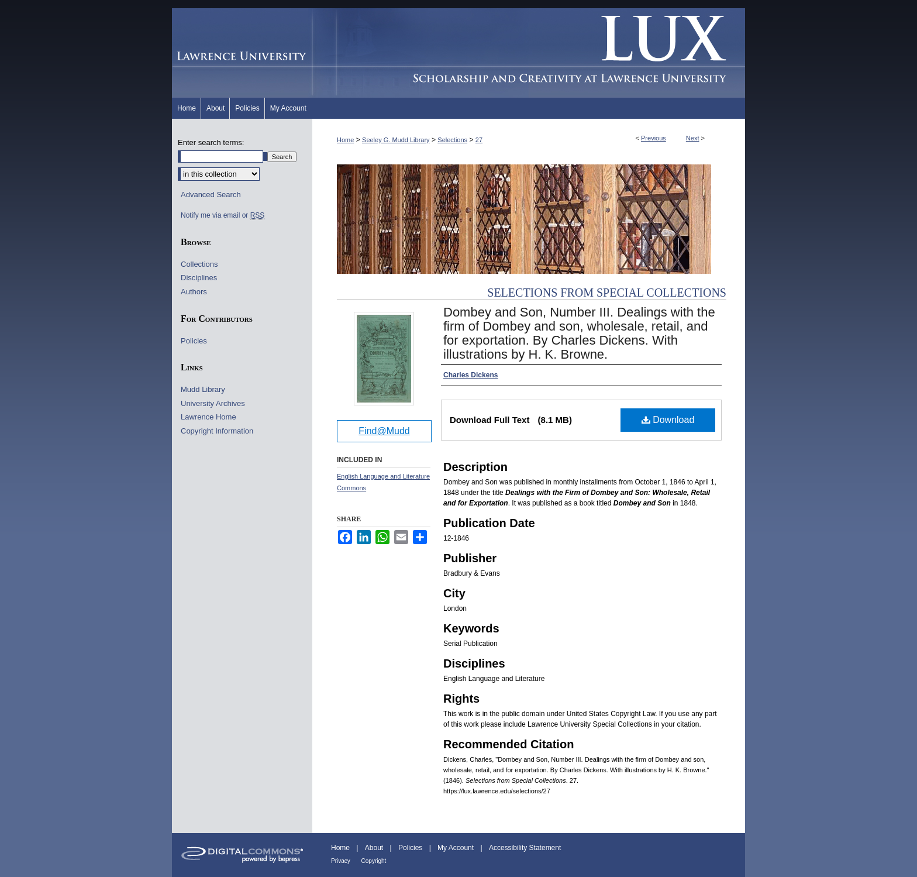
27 (478, 139)
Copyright (374, 861)
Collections (199, 264)
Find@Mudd (383, 431)
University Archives (213, 403)
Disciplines (199, 277)
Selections (452, 139)
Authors (194, 291)
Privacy (341, 861)
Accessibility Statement (525, 848)
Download (668, 420)
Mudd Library (203, 389)
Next (692, 138)
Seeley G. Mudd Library (396, 139)
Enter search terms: (211, 142)
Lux (528, 53)
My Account (456, 848)
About (375, 848)
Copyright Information (217, 431)
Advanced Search (211, 194)
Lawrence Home (208, 416)
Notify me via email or (222, 215)
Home (345, 139)
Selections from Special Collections (606, 292)
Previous (653, 138)
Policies (194, 340)
